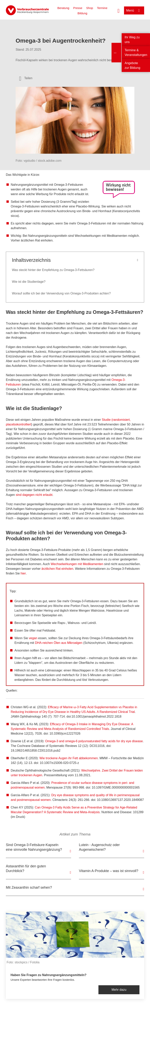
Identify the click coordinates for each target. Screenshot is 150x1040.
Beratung (63, 8)
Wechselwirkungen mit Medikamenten (77, 564)
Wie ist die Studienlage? (29, 281)
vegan (33, 638)
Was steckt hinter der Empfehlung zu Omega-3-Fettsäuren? (53, 270)
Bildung (82, 13)
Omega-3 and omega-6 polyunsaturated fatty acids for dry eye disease (94, 741)
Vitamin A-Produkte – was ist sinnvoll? (108, 871)
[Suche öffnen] (119, 10)
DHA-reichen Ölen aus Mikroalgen (58, 642)
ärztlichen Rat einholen (57, 568)
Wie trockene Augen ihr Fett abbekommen (68, 758)
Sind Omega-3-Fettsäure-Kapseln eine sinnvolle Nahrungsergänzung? (34, 847)
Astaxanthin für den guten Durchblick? (26, 868)
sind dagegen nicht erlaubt (34, 494)
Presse (77, 8)
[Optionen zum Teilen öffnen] (26, 78)
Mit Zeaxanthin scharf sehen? (29, 887)
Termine (102, 8)
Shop (89, 8)
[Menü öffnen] (134, 10)
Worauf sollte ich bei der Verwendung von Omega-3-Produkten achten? (61, 293)
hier (23, 573)
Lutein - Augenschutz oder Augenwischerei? (99, 847)
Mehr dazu (119, 989)
